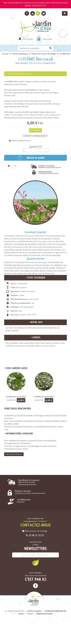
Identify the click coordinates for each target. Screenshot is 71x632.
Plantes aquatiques (20, 53)
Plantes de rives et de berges (43, 53)
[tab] (35, 278)
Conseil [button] (36, 337)
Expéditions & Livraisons (28, 482)
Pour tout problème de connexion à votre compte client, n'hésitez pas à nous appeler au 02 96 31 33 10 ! (35, 4)
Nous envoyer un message (34, 531)
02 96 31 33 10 (35, 535)
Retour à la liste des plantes (18, 73)
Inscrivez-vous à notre (35, 543)
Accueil (5, 53)
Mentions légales (34, 611)
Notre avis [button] (35, 322)
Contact (30, 613)
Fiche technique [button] (35, 277)
